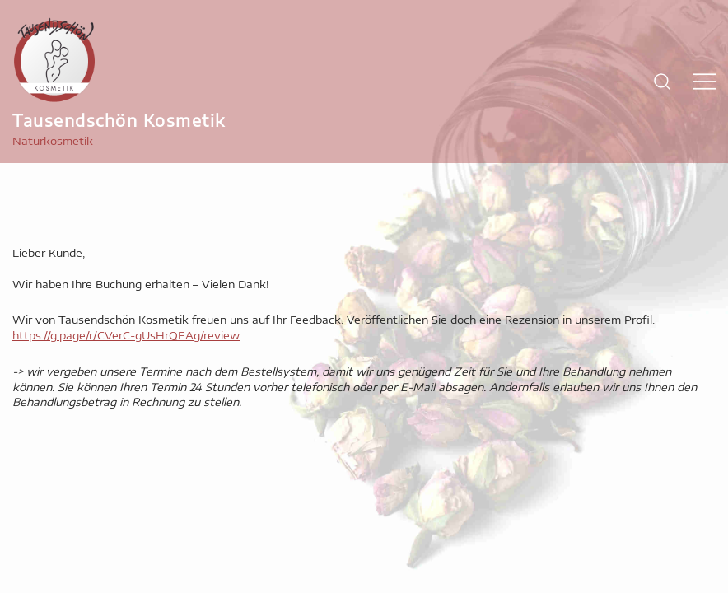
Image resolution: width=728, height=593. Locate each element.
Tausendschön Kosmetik (119, 120)
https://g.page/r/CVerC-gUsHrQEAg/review (126, 335)
